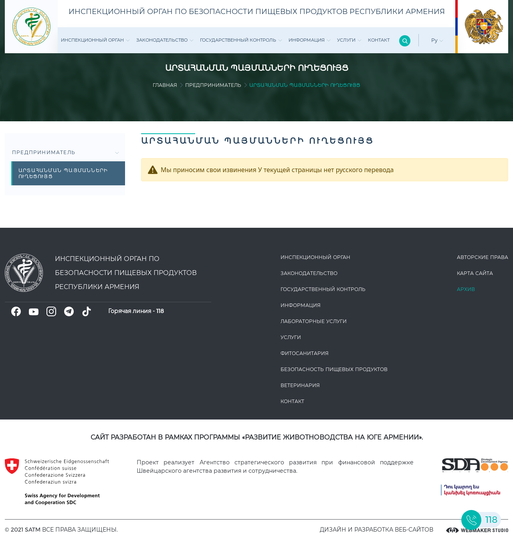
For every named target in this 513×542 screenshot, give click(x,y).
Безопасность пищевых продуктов (334, 369)
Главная (165, 85)
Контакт (379, 40)
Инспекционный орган (95, 40)
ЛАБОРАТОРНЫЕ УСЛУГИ (314, 321)
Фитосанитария (305, 353)
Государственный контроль (241, 40)
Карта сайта (475, 273)
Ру (437, 40)
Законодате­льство (165, 40)
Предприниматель (213, 85)
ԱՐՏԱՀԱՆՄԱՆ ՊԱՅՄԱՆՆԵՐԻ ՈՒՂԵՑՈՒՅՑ (63, 173)
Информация (310, 40)
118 (160, 311)
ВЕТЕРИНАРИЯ (300, 385)
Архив (466, 289)
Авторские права (482, 257)
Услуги (349, 40)
